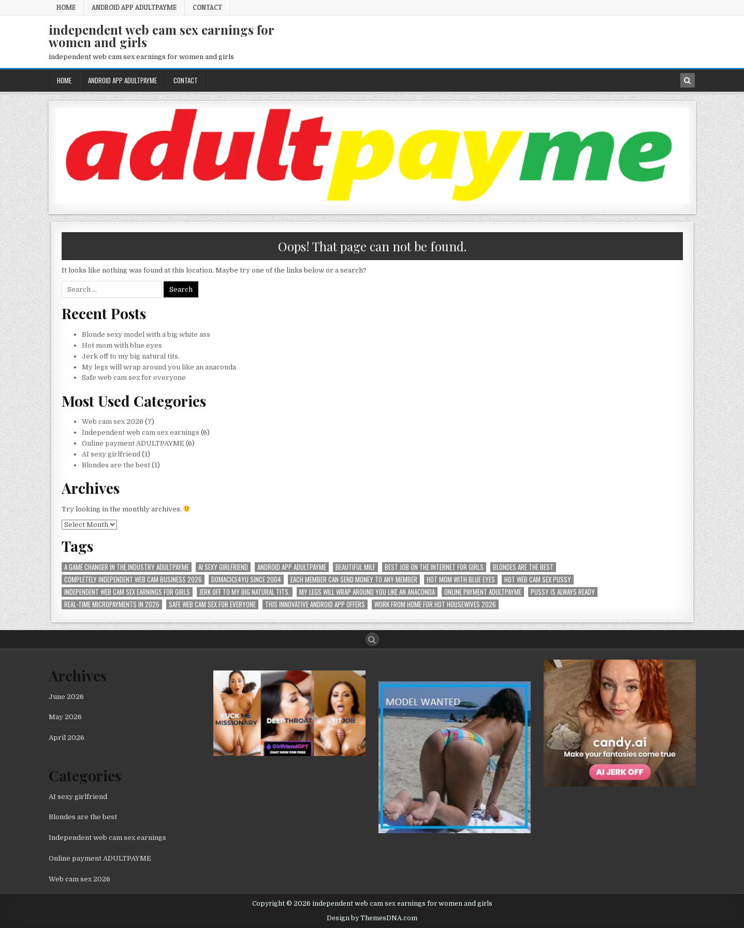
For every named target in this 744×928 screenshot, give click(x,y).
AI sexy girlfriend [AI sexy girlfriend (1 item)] (223, 567)
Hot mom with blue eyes (122, 345)
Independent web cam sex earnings (140, 432)
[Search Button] (372, 639)
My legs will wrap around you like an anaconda (159, 367)
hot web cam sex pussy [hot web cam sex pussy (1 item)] (537, 579)
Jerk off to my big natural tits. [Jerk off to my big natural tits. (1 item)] (244, 592)
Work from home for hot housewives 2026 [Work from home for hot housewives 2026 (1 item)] (435, 604)
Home (66, 7)
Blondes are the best (116, 465)
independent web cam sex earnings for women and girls (161, 35)
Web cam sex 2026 (112, 421)
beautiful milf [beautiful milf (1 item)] (355, 567)
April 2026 (66, 737)
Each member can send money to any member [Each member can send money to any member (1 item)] (353, 579)
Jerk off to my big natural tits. (131, 356)
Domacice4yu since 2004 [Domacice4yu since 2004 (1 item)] (246, 579)
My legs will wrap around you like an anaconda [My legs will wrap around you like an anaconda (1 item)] (367, 592)
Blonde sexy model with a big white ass (146, 334)
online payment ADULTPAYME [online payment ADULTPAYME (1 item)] (482, 592)
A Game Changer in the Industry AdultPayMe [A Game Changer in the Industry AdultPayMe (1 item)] (126, 567)
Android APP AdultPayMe (134, 7)
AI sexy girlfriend (111, 454)
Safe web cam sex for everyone (134, 377)
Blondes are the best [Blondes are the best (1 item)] (523, 567)
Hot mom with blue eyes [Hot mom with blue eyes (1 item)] (461, 579)
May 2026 (65, 717)
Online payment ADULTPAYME (133, 443)
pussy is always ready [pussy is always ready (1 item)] (563, 592)
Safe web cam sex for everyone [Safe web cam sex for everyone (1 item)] (212, 604)
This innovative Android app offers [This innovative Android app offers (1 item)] (315, 604)
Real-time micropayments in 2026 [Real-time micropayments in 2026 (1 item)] (111, 604)
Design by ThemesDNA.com (372, 918)
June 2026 (66, 697)
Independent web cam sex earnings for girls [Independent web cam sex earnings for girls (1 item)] (127, 592)
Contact (207, 7)
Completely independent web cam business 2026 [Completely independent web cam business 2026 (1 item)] (133, 579)
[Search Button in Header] (687, 80)
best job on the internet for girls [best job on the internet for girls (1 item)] (434, 567)
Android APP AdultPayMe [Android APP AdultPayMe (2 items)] (291, 567)
